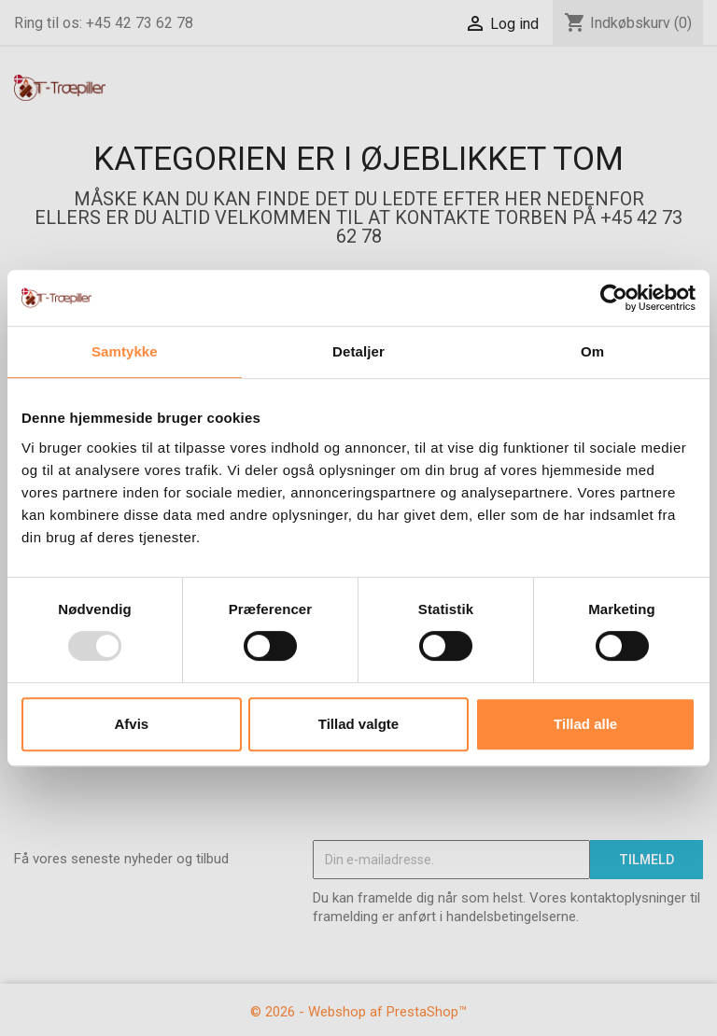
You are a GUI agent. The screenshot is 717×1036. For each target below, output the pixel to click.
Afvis (131, 724)
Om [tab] (592, 351)
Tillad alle (585, 724)
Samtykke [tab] (124, 351)
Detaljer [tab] (358, 351)
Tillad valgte (358, 724)
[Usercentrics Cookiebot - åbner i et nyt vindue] (614, 298)
